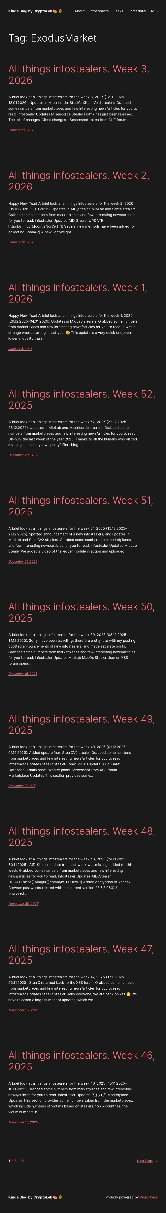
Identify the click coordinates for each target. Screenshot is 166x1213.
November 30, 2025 (23, 904)
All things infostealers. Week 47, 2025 (81, 954)
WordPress (149, 1197)
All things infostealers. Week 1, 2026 (78, 293)
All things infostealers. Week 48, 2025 (81, 836)
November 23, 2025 (23, 1010)
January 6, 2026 (20, 349)
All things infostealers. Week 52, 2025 (82, 399)
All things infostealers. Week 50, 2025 (81, 612)
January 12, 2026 (21, 242)
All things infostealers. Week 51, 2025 (80, 506)
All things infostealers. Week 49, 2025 (81, 724)
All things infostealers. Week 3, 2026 (78, 74)
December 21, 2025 (22, 561)
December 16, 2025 (22, 674)
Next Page (147, 1161)
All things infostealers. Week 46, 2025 (81, 1060)
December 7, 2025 (21, 786)
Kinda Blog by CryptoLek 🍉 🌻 (35, 11)
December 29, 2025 (23, 455)
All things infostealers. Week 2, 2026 (79, 181)
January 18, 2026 (21, 130)
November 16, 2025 (23, 1122)
